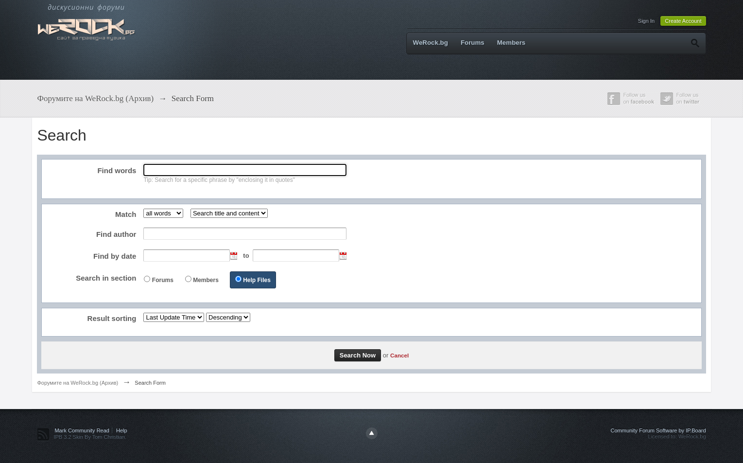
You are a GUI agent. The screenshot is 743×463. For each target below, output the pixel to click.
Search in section (106, 278)
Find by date (114, 256)
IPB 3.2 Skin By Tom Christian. (89, 437)
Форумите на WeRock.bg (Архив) (77, 383)
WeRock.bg (430, 42)
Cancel (399, 355)
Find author (116, 234)
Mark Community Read (81, 430)
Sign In (646, 21)
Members (511, 42)
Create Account (683, 21)
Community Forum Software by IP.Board (658, 430)
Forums (472, 42)
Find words (116, 170)
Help (121, 430)
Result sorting (112, 318)
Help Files (257, 280)
